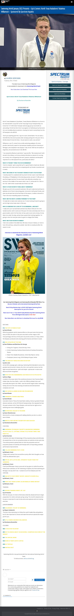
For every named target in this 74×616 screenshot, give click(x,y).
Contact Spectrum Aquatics (60, 98)
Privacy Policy (55, 608)
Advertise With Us (65, 608)
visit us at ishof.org (29, 558)
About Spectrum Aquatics (60, 89)
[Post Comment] (39, 580)
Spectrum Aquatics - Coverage (60, 81)
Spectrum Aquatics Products (59, 85)
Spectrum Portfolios (59, 94)
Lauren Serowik (13, 78)
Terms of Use (35, 590)
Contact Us (40, 608)
